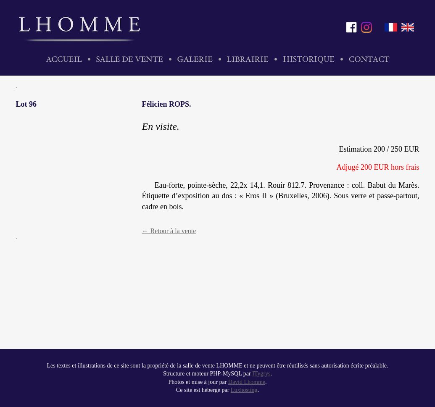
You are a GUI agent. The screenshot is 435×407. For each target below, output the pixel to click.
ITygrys (261, 373)
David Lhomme (246, 382)
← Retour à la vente (169, 230)
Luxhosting (244, 390)
